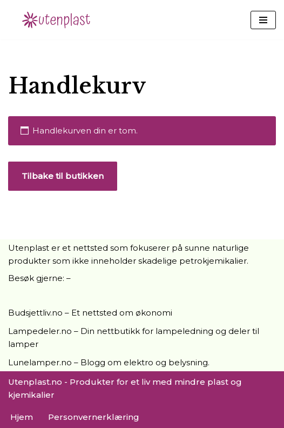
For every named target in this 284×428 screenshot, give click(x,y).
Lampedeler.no (40, 331)
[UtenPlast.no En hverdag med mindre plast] (59, 20)
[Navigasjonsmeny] (263, 20)
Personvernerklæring (93, 417)
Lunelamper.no (40, 362)
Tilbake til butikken (63, 176)
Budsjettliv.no (35, 312)
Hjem (21, 417)
